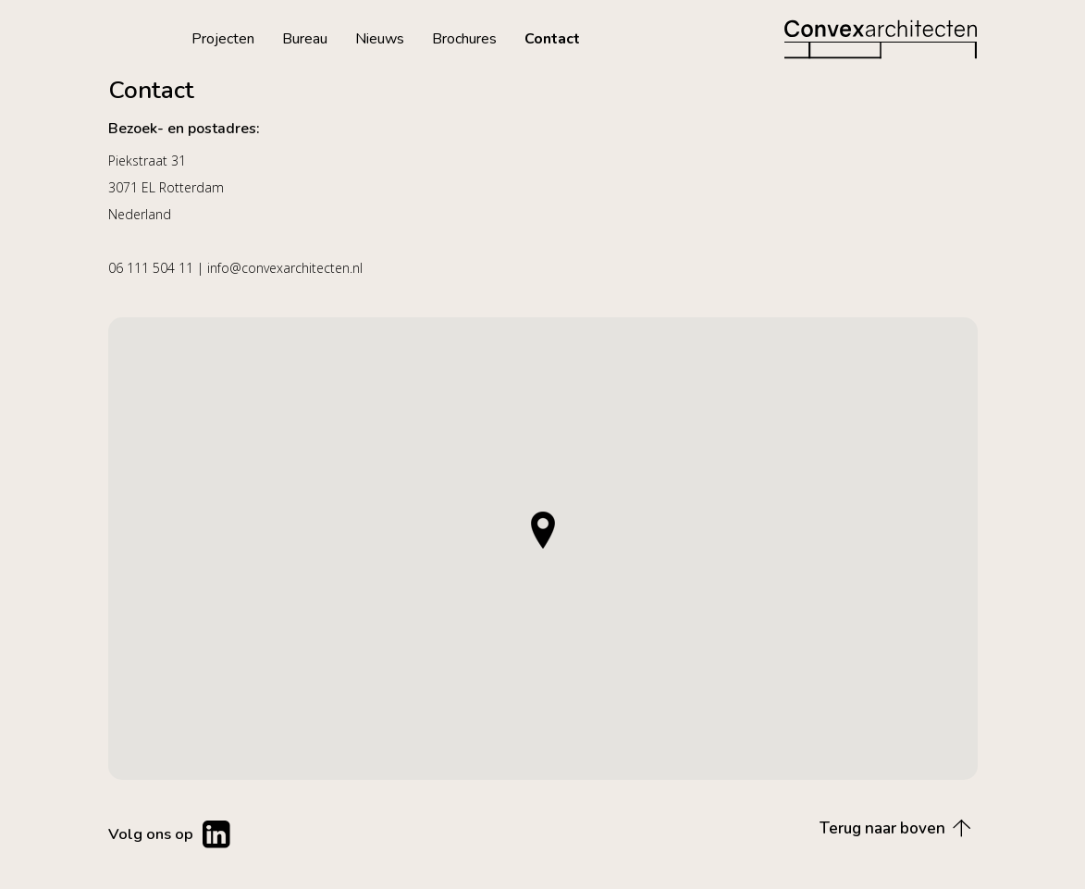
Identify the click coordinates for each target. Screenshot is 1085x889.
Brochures (464, 39)
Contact (552, 39)
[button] (542, 530)
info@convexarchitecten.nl (285, 268)
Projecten (222, 39)
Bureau (304, 39)
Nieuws (379, 39)
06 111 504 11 (150, 268)
